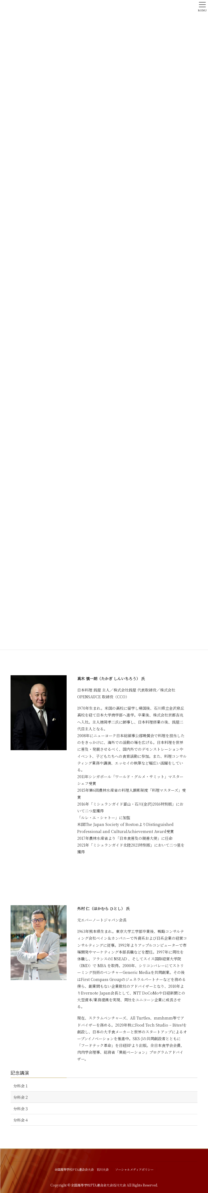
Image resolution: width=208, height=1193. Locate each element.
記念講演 (20, 1072)
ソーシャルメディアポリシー (134, 1169)
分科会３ (20, 1108)
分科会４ (20, 1120)
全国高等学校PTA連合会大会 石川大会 (81, 1169)
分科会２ (20, 1097)
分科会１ (20, 1085)
